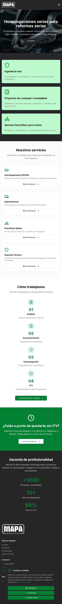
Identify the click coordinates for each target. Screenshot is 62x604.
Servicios (5, 545)
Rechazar (31, 593)
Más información (31, 184)
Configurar (31, 588)
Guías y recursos (8, 554)
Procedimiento (7, 551)
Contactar (31, 41)
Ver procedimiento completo (31, 398)
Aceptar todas (31, 597)
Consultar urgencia (31, 441)
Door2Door (6, 548)
